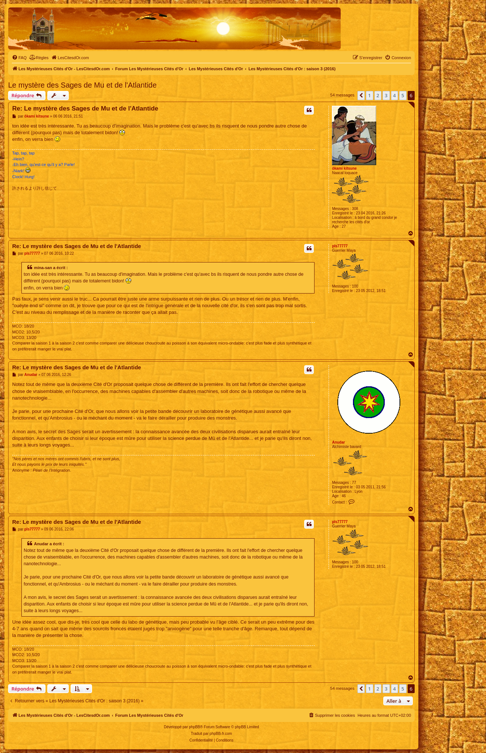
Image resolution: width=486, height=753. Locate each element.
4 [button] (394, 95)
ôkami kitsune (344, 168)
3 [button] (386, 95)
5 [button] (402, 95)
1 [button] (369, 95)
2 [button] (378, 95)
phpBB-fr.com (221, 734)
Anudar (338, 442)
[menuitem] (19, 57)
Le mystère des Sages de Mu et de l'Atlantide (82, 85)
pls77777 (339, 246)
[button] (361, 95)
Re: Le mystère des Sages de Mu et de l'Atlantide (85, 108)
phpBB (194, 727)
